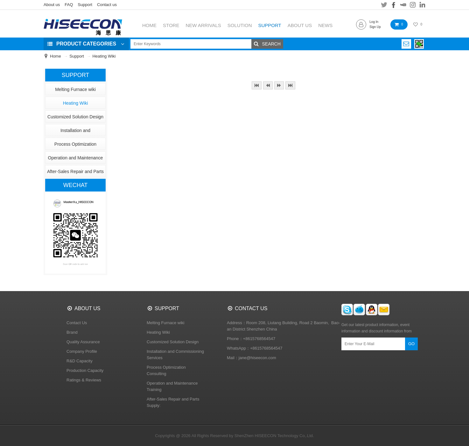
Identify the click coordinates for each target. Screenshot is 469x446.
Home (55, 56)
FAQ (69, 4)
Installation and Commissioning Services (75, 132)
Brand (72, 332)
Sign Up (375, 27)
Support (85, 4)
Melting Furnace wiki (75, 89)
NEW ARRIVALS (203, 25)
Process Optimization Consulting (75, 146)
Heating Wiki (104, 56)
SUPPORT (269, 25)
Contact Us (76, 322)
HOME (149, 25)
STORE (171, 25)
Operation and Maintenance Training (75, 159)
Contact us (107, 4)
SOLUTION (240, 25)
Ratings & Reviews (83, 380)
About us (52, 4)
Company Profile (81, 351)
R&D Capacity (79, 361)
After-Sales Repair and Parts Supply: (75, 173)
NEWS (325, 25)
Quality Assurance (83, 341)
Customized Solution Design (75, 116)
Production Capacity (84, 370)
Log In (373, 22)
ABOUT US (300, 25)
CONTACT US (251, 308)
